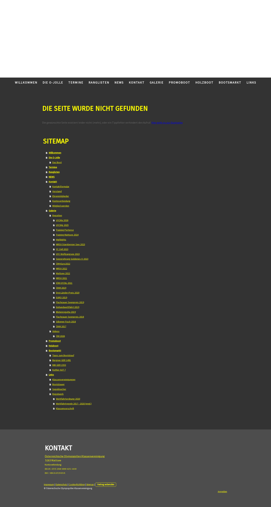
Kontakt (136, 82)
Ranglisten (98, 82)
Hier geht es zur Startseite (167, 122)
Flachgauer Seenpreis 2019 (70, 302)
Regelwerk (58, 394)
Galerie (156, 82)
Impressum (49, 484)
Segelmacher (59, 389)
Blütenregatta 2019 (66, 311)
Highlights (61, 239)
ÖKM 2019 (61, 287)
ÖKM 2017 (61, 326)
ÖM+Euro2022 (63, 263)
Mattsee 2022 (63, 273)
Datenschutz (61, 484)
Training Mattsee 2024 (67, 234)
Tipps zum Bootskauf (63, 355)
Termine (75, 82)
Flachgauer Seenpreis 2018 (70, 316)
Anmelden (222, 491)
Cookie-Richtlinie (77, 484)
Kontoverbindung (61, 200)
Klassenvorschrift (65, 408)
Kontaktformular (60, 186)
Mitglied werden (60, 205)
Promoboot (179, 82)
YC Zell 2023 (62, 249)
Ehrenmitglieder (60, 196)
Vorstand (57, 191)
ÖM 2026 (60, 336)
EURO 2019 (61, 297)
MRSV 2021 (61, 278)
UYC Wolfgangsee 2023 (68, 254)
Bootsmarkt (230, 82)
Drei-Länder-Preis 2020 (67, 292)
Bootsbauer (58, 384)
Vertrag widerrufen (105, 484)
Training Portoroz (65, 229)
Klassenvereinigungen (63, 379)
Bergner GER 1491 (61, 360)
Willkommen (26, 82)
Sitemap (90, 484)
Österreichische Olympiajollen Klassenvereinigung (75, 456)
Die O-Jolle (53, 82)
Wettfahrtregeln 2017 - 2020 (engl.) (74, 403)
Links (251, 82)
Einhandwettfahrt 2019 (67, 307)
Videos (55, 331)
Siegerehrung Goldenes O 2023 (72, 258)
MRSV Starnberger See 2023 (70, 244)
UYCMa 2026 (62, 220)
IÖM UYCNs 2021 (64, 283)
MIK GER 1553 (59, 365)
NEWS (119, 82)
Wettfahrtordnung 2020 (68, 398)
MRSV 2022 (61, 268)
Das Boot (57, 162)
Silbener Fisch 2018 (66, 321)
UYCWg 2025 (62, 225)
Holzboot (204, 82)
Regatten (57, 215)
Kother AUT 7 (59, 369)
